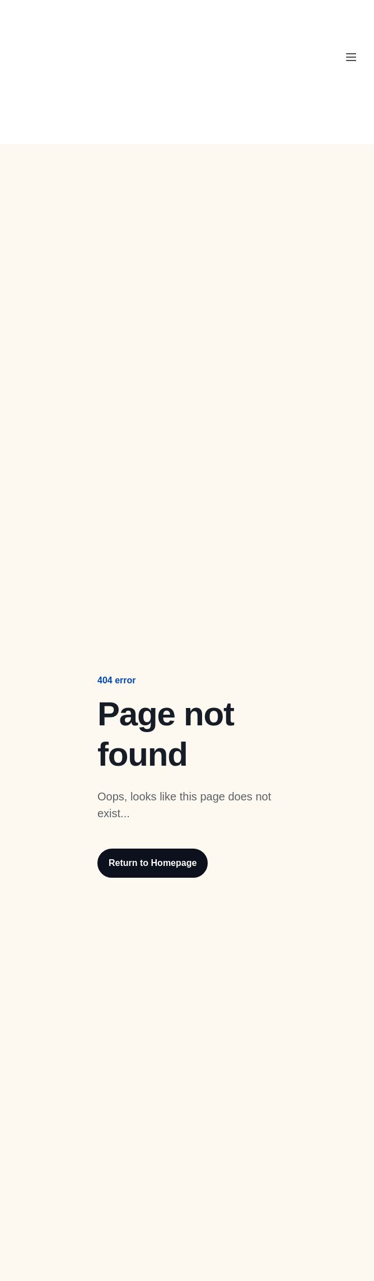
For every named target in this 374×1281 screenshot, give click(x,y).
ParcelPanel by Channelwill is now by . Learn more (180, 17)
